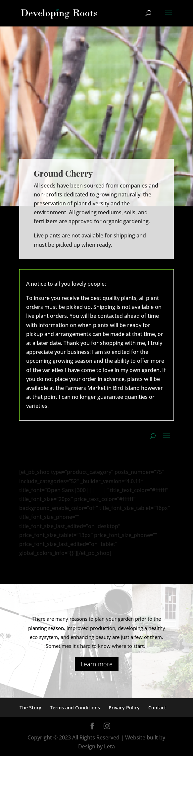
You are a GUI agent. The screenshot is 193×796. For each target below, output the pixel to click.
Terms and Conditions (75, 707)
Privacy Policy (124, 707)
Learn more (97, 664)
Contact (157, 707)
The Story (30, 707)
